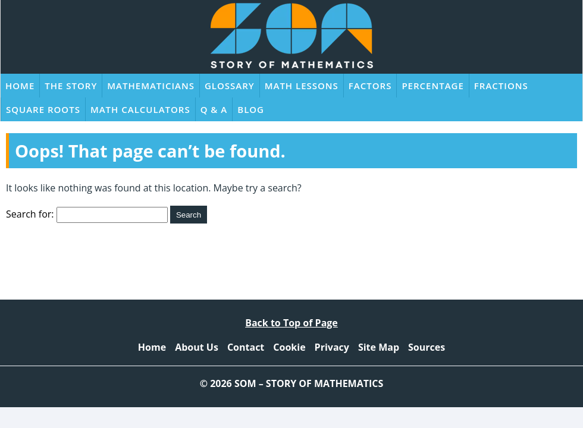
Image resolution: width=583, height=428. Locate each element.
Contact (245, 347)
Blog (250, 109)
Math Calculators (140, 109)
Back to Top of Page (291, 322)
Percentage (432, 86)
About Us (196, 347)
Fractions (501, 86)
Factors (370, 86)
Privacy (332, 347)
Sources (426, 347)
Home (20, 86)
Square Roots (43, 109)
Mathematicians (151, 86)
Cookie (289, 347)
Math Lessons (301, 86)
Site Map (378, 347)
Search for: (30, 214)
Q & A (214, 109)
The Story (71, 86)
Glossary (230, 86)
